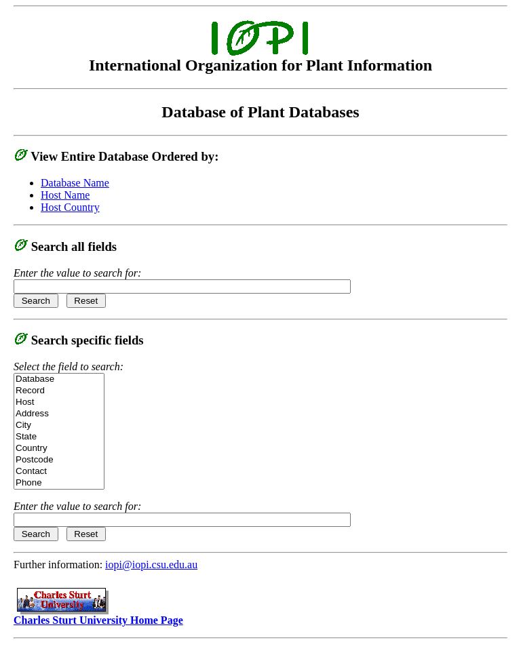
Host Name (65, 195)
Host (59, 402)
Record (59, 391)
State (59, 437)
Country (59, 448)
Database (59, 379)
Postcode (59, 460)
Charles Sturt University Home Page (98, 615)
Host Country (70, 207)
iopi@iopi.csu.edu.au (151, 564)
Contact (59, 471)
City (59, 425)
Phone (59, 483)
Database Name (75, 183)
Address (59, 414)
